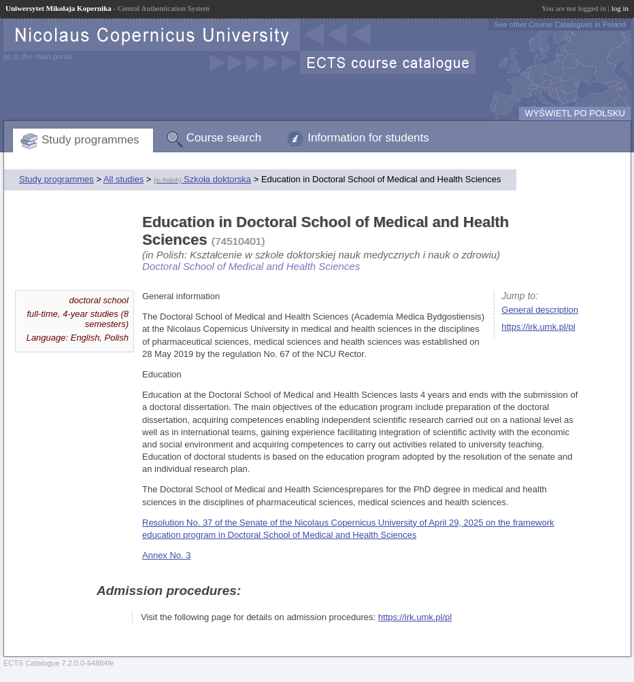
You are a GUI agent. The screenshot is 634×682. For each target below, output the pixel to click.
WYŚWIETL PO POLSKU (574, 113)
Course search (224, 137)
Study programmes (90, 139)
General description (539, 310)
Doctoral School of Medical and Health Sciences (251, 266)
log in (620, 8)
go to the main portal (37, 56)
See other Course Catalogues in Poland (560, 24)
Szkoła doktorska (202, 179)
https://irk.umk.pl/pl (538, 327)
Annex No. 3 (166, 555)
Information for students (368, 137)
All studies (123, 179)
